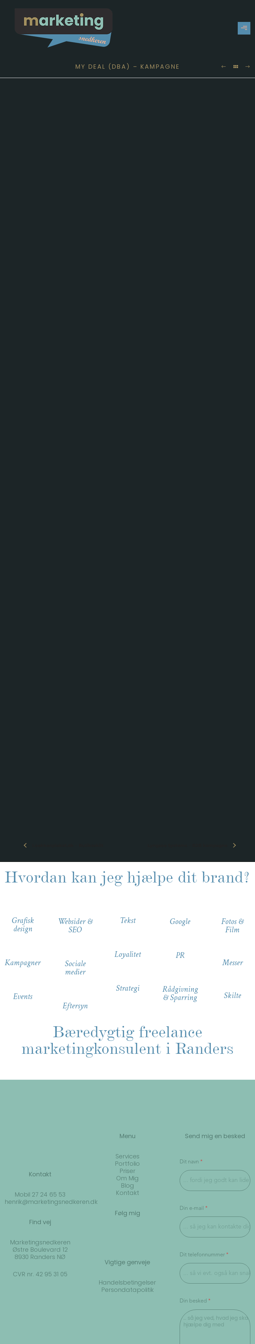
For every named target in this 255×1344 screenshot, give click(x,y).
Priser (127, 1171)
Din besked (195, 1301)
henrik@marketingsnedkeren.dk (51, 1202)
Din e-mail (194, 1208)
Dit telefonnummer (204, 1255)
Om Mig (127, 1178)
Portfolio (127, 1163)
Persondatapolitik (127, 1290)
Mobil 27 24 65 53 (40, 1194)
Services (127, 1156)
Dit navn (191, 1162)
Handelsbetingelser (127, 1282)
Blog (127, 1185)
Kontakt (127, 1193)
